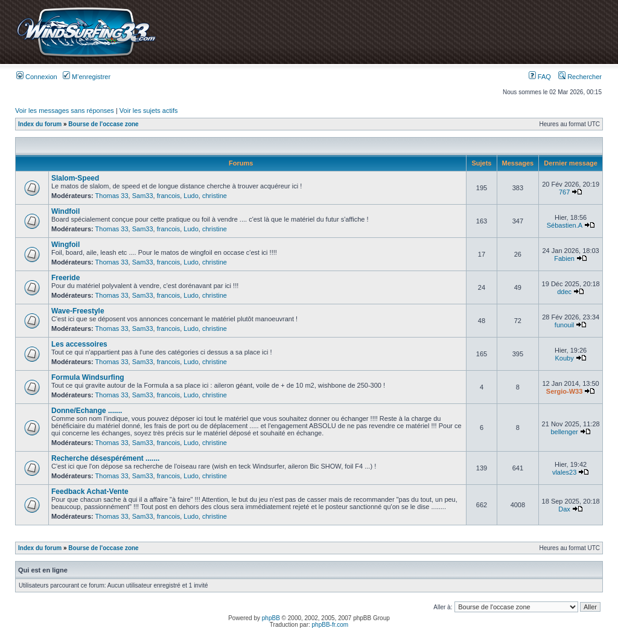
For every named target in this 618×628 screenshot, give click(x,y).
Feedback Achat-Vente (90, 491)
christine (214, 195)
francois (168, 195)
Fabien (564, 258)
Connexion (36, 76)
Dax (564, 509)
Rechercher (580, 76)
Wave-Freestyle (77, 311)
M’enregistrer (86, 76)
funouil (564, 324)
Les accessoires (79, 344)
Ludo (190, 195)
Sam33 (142, 195)
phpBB (271, 618)
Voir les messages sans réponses (64, 110)
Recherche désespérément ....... (105, 458)
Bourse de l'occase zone (103, 124)
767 (564, 192)
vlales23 (564, 472)
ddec (564, 291)
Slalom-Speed (75, 178)
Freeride (65, 278)
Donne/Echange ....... (86, 410)
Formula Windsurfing (87, 377)
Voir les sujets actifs (148, 110)
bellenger (564, 431)
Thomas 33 (112, 195)
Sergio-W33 (564, 391)
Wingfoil (65, 244)
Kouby (564, 358)
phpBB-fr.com (330, 624)
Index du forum (40, 124)
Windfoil (65, 211)
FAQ (540, 76)
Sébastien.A (564, 225)
